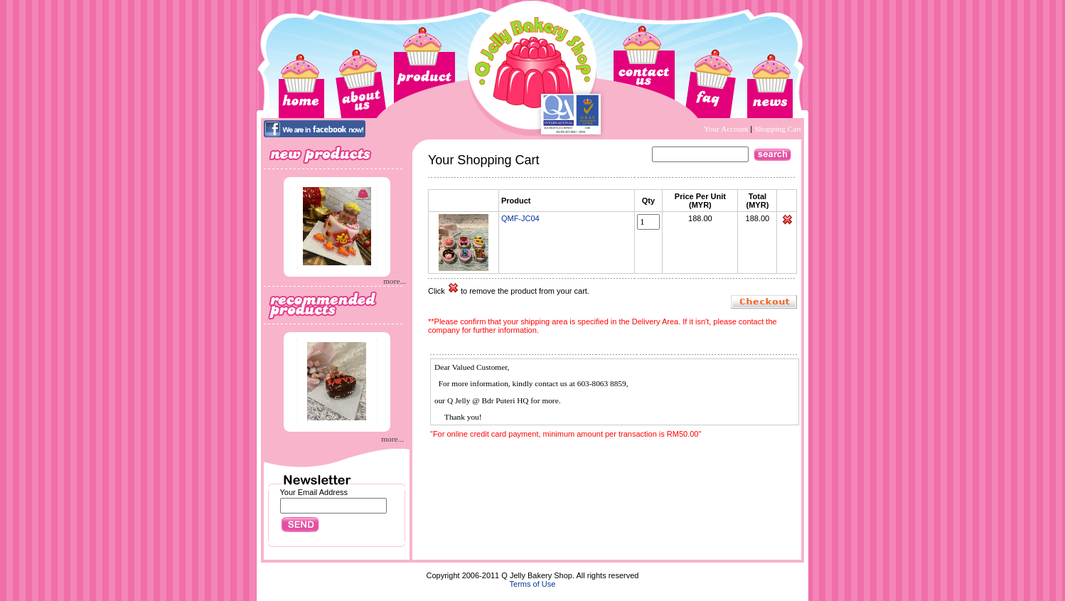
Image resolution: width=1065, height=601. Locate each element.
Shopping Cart (777, 128)
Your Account (727, 128)
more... (394, 281)
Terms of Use (533, 584)
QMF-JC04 (520, 218)
